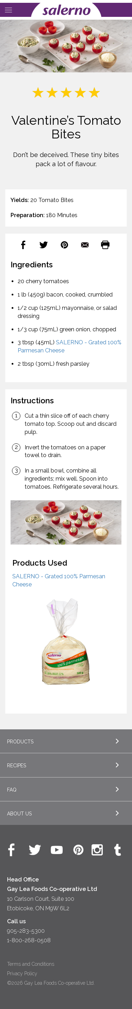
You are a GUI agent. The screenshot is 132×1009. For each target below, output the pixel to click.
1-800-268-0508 (29, 940)
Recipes (16, 765)
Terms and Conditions (30, 964)
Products (20, 741)
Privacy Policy (22, 973)
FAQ (12, 790)
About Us (19, 813)
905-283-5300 (26, 930)
